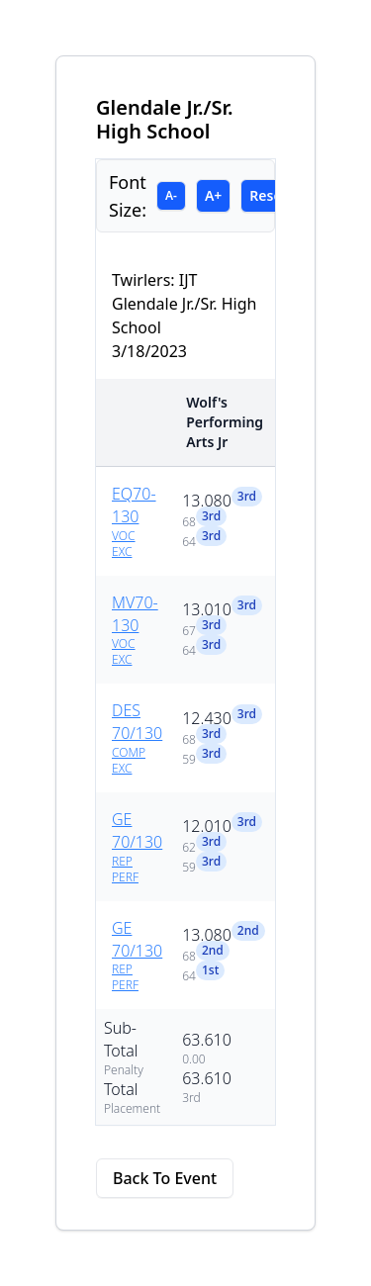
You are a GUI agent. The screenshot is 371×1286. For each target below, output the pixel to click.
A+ (213, 195)
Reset (268, 195)
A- (171, 195)
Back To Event (165, 1178)
